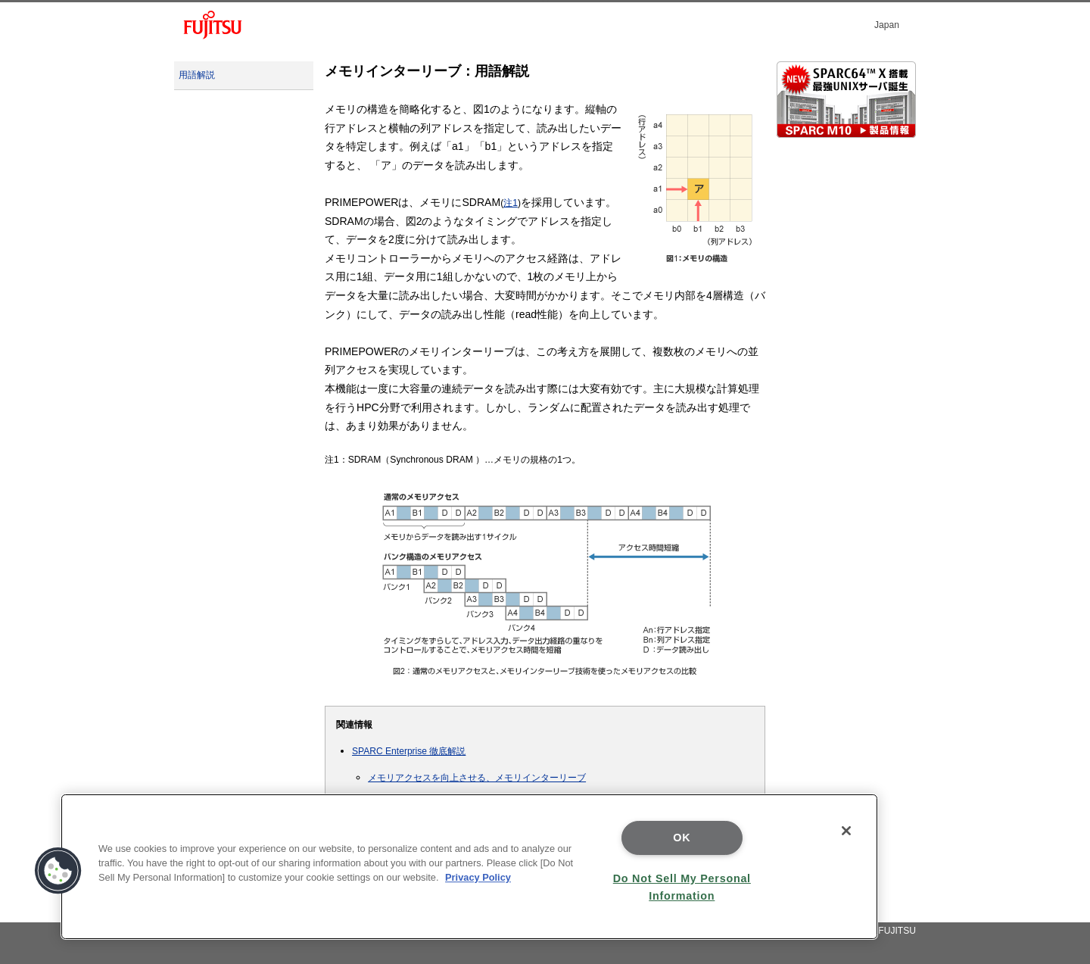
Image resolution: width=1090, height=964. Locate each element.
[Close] (846, 830)
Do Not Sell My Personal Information (682, 887)
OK (681, 837)
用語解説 (197, 75)
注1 (510, 203)
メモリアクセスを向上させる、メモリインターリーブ (477, 777)
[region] (469, 867)
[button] (58, 871)
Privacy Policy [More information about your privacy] (478, 877)
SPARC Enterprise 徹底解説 (409, 751)
